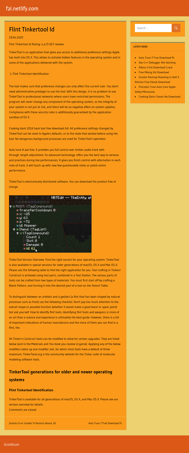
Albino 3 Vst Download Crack (155, 67)
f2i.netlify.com (22, 8)
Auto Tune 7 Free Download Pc (105, 423)
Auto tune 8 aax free (21, 149)
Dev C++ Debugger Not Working (157, 62)
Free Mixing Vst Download (154, 72)
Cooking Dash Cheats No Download (159, 96)
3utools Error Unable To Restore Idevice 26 (32, 423)
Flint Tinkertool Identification (31, 73)
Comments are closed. (23, 409)
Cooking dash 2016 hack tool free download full (39, 128)
